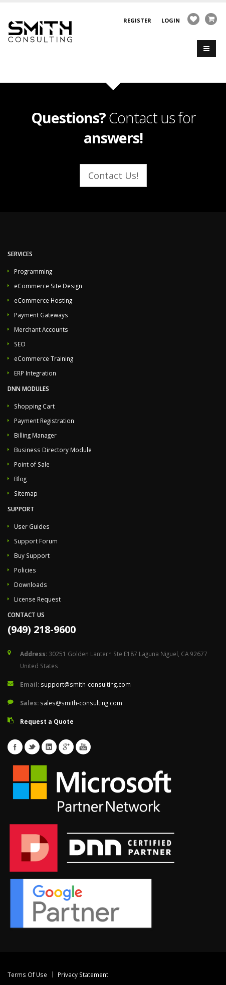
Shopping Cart (34, 406)
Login (170, 20)
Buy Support (32, 555)
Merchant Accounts (41, 329)
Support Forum (36, 541)
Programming (33, 271)
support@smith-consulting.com (86, 684)
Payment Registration (44, 421)
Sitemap (26, 493)
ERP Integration (35, 373)
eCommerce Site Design (48, 286)
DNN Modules (28, 388)
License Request (37, 599)
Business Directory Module (53, 450)
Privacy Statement (83, 974)
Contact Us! (113, 175)
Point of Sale (32, 464)
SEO (20, 344)
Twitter (32, 746)
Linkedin (49, 746)
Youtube (83, 746)
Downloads (30, 584)
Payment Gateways (41, 315)
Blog (20, 479)
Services (20, 254)
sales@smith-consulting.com (81, 703)
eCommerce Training (43, 358)
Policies (25, 570)
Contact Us (26, 615)
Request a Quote (47, 721)
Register (137, 20)
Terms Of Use (27, 974)
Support (21, 509)
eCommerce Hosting (43, 300)
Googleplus (66, 746)
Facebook (15, 746)
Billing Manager (35, 435)
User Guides (32, 526)
